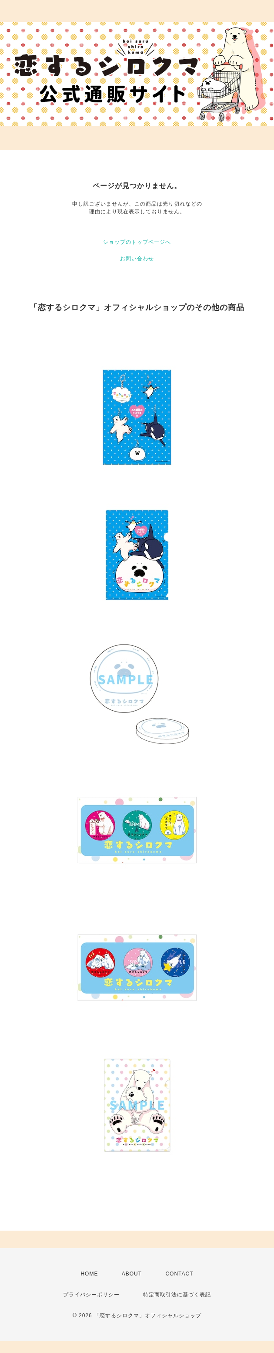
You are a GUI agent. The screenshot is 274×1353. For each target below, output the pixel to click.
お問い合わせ (137, 259)
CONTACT (179, 1274)
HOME (89, 1274)
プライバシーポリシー (91, 1295)
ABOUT (132, 1274)
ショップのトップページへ (137, 242)
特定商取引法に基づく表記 (177, 1295)
